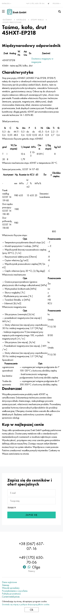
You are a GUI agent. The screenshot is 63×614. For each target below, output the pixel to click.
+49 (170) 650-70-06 (35, 3)
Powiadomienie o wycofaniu (15, 590)
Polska (57, 3)
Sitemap (5, 585)
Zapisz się (31, 514)
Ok (31, 610)
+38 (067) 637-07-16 (31, 546)
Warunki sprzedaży (10, 587)
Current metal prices (11, 596)
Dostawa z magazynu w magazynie (42, 60)
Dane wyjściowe (9, 582)
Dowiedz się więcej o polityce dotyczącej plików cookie (25, 604)
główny (7, 19)
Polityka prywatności (11, 593)
